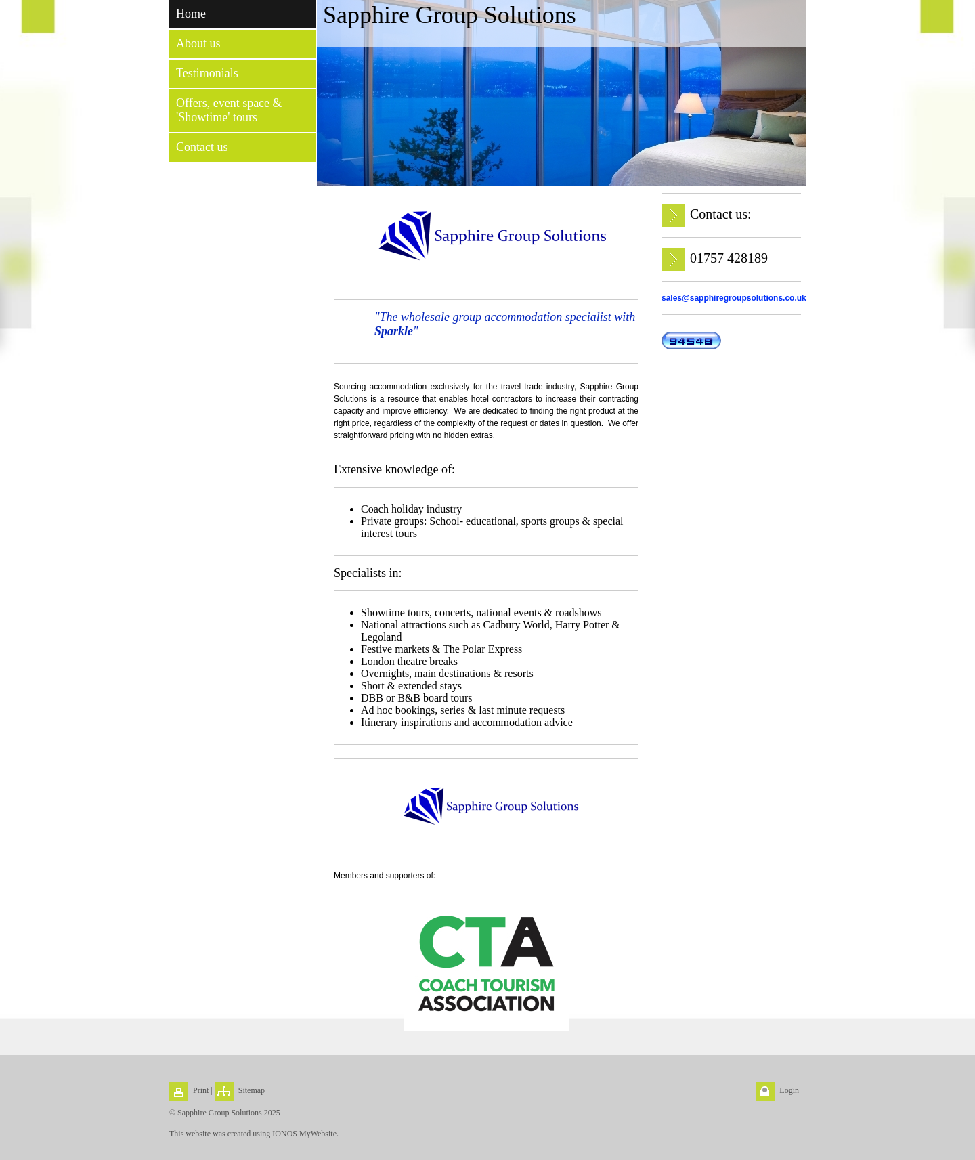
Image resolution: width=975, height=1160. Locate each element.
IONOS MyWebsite (304, 1133)
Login (789, 1090)
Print (201, 1090)
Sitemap (251, 1090)
